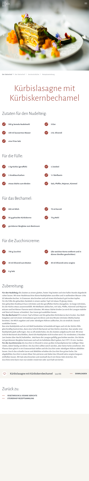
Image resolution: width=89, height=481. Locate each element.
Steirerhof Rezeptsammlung (20, 398)
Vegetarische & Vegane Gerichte (22, 395)
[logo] (6, 4)
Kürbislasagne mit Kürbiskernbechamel (35, 373)
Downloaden (81, 374)
